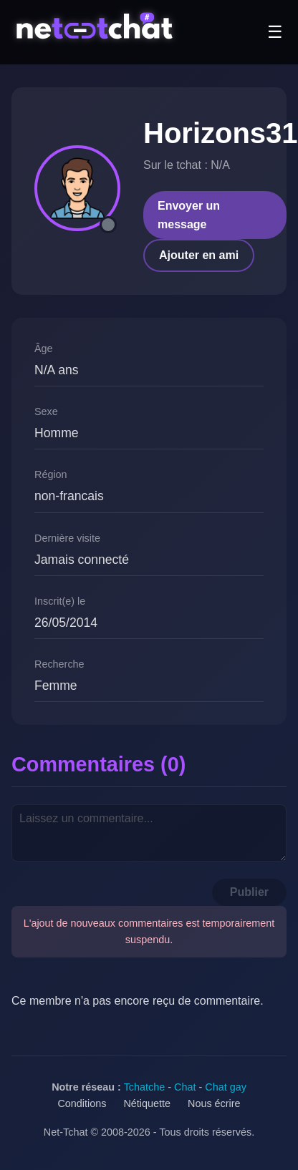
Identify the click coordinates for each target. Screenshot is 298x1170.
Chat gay (225, 1087)
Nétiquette (146, 1103)
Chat (185, 1087)
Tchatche (144, 1087)
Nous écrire (214, 1103)
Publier (249, 892)
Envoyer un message (189, 215)
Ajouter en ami (199, 255)
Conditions (81, 1103)
